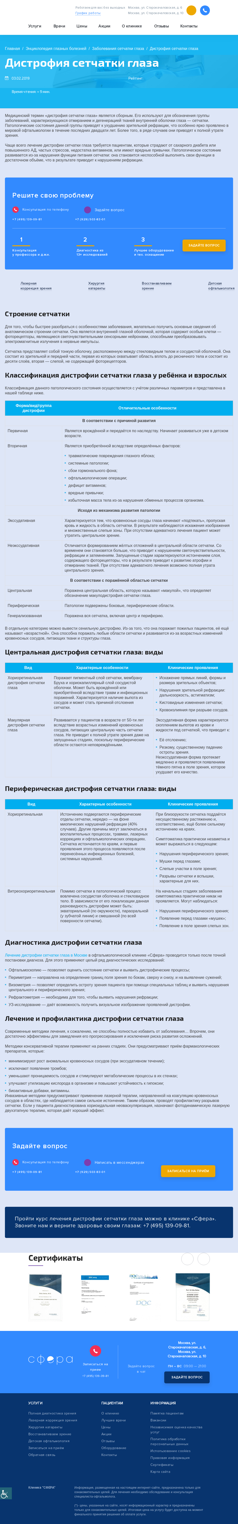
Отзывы (161, 26)
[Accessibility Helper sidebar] (6, 1493)
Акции (104, 26)
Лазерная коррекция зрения (52, 1420)
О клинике (110, 1413)
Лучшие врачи (113, 1420)
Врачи (59, 26)
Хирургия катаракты (45, 1427)
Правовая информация (170, 1458)
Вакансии (158, 1420)
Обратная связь (41, 1455)
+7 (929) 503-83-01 (90, 219)
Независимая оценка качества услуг (176, 1429)
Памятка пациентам (166, 1413)
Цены (81, 26)
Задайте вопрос (204, 245)
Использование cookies (170, 1451)
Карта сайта (160, 1472)
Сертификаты (161, 1465)
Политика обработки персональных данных (169, 1441)
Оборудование (114, 1448)
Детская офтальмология (49, 1441)
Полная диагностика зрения (52, 1413)
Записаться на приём (188, 1171)
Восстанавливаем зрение (50, 1434)
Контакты (189, 26)
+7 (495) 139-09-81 (27, 219)
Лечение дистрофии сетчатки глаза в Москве (46, 955)
